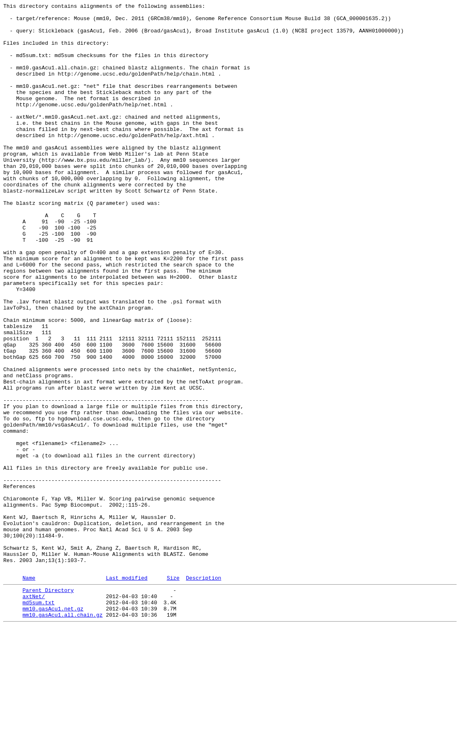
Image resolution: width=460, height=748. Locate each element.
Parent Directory (48, 705)
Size (173, 692)
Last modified (126, 692)
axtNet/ (34, 713)
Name (29, 692)
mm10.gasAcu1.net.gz (53, 728)
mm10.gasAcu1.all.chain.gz (63, 735)
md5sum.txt (39, 720)
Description (203, 692)
